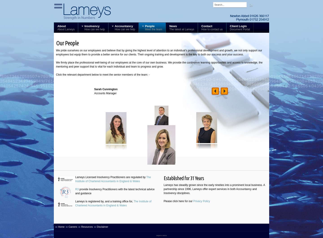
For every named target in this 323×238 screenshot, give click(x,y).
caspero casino (161, 235)
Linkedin (251, 5)
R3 (77, 189)
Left (215, 91)
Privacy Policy (201, 201)
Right (224, 91)
